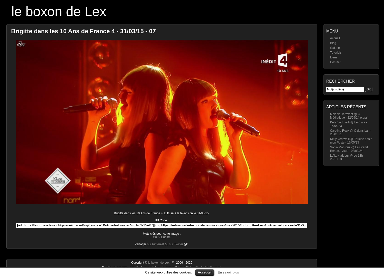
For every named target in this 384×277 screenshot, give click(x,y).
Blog (333, 43)
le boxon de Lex (58, 11)
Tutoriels (336, 52)
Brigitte (165, 237)
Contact (335, 62)
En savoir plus (228, 272)
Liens (333, 57)
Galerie (335, 48)
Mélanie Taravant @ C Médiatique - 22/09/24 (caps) (349, 115)
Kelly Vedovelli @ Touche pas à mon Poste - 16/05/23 (351, 140)
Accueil (335, 38)
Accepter (205, 272)
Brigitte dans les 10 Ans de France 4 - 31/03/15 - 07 (83, 31)
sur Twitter (176, 244)
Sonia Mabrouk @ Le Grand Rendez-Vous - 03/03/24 (349, 149)
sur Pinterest (155, 244)
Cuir (155, 237)
